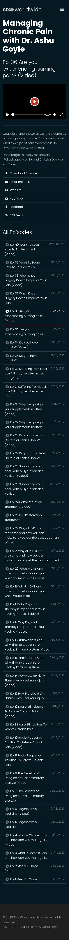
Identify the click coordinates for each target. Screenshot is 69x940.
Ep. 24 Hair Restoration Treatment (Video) (34, 504)
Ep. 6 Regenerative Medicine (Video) (34, 811)
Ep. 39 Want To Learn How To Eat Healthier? (34, 264)
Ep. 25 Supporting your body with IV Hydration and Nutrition (34, 489)
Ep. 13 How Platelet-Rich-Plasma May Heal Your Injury (34, 695)
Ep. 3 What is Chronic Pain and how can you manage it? (34, 855)
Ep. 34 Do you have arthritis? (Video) (34, 344)
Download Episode (21, 173)
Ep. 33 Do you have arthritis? (34, 358)
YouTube (14, 198)
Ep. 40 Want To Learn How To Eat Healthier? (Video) (34, 249)
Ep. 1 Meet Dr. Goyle (34, 879)
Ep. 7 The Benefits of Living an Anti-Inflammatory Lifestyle (34, 796)
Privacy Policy (12, 927)
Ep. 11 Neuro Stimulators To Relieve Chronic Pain (34, 726)
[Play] (34, 101)
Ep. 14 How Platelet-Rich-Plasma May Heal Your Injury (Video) (34, 680)
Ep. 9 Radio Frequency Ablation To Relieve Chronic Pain (34, 760)
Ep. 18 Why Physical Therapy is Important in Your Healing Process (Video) (34, 609)
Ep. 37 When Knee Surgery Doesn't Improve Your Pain (34, 298)
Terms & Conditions (43, 927)
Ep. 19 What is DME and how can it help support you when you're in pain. (34, 591)
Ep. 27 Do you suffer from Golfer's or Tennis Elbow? (34, 455)
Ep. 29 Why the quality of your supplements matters (34, 424)
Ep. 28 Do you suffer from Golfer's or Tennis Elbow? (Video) (34, 440)
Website (13, 190)
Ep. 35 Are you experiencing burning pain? (34, 331)
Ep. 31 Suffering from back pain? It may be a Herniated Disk (34, 391)
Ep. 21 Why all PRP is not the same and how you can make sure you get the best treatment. (34, 555)
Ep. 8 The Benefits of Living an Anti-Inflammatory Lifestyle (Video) (34, 778)
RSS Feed (14, 215)
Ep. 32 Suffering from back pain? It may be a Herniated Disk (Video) (34, 373)
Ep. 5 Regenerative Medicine (34, 824)
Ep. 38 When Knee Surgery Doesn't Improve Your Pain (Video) (34, 280)
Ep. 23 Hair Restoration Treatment (34, 517)
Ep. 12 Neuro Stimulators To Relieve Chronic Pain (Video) (34, 711)
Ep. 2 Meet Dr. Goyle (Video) (34, 868)
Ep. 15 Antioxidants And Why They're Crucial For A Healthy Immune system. (34, 662)
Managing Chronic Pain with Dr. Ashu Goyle (28, 36)
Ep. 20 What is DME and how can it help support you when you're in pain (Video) (34, 573)
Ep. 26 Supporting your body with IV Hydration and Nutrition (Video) (34, 471)
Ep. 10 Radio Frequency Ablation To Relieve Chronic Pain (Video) (34, 742)
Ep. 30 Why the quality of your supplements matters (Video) (34, 409)
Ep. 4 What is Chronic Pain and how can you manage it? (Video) (34, 840)
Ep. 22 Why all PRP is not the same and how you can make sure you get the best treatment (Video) (34, 535)
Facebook (14, 207)
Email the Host (17, 182)
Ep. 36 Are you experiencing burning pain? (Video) (34, 316)
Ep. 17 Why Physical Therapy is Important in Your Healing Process (34, 627)
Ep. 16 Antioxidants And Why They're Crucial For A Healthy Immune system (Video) (34, 645)
